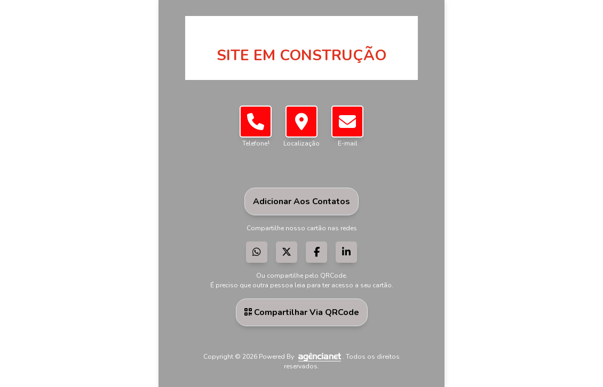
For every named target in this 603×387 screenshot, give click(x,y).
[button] (301, 122)
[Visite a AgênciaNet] (319, 356)
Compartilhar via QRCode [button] (301, 312)
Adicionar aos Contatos (301, 201)
